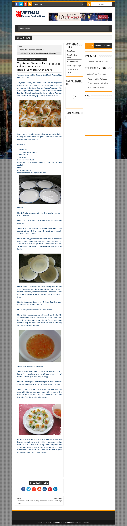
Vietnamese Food (22, 59)
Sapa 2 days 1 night (74, 66)
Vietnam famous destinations (98, 83)
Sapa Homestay (72, 62)
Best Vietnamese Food (73, 82)
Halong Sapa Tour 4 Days (98, 61)
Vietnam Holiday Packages (98, 79)
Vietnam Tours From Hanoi (96, 74)
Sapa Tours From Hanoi (96, 87)
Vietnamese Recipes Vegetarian (32, 50)
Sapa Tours (71, 51)
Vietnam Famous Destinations (63, 522)
